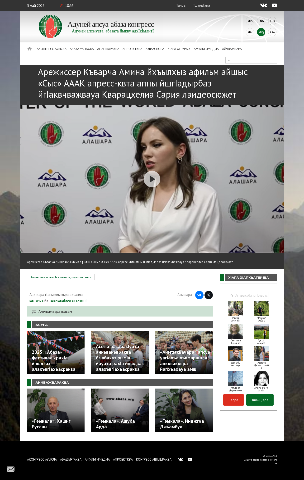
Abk (249, 32)
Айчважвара (232, 49)
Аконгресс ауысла (51, 49)
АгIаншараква (108, 49)
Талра (180, 5)
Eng (261, 21)
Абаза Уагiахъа (82, 49)
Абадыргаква (70, 459)
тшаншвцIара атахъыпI (68, 300)
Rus (250, 21)
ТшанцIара (201, 5)
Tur (272, 21)
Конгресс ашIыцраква (153, 459)
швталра (36, 300)
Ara (272, 32)
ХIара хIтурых (178, 49)
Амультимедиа (206, 49)
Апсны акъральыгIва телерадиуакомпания (60, 277)
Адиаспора (155, 49)
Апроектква (132, 49)
